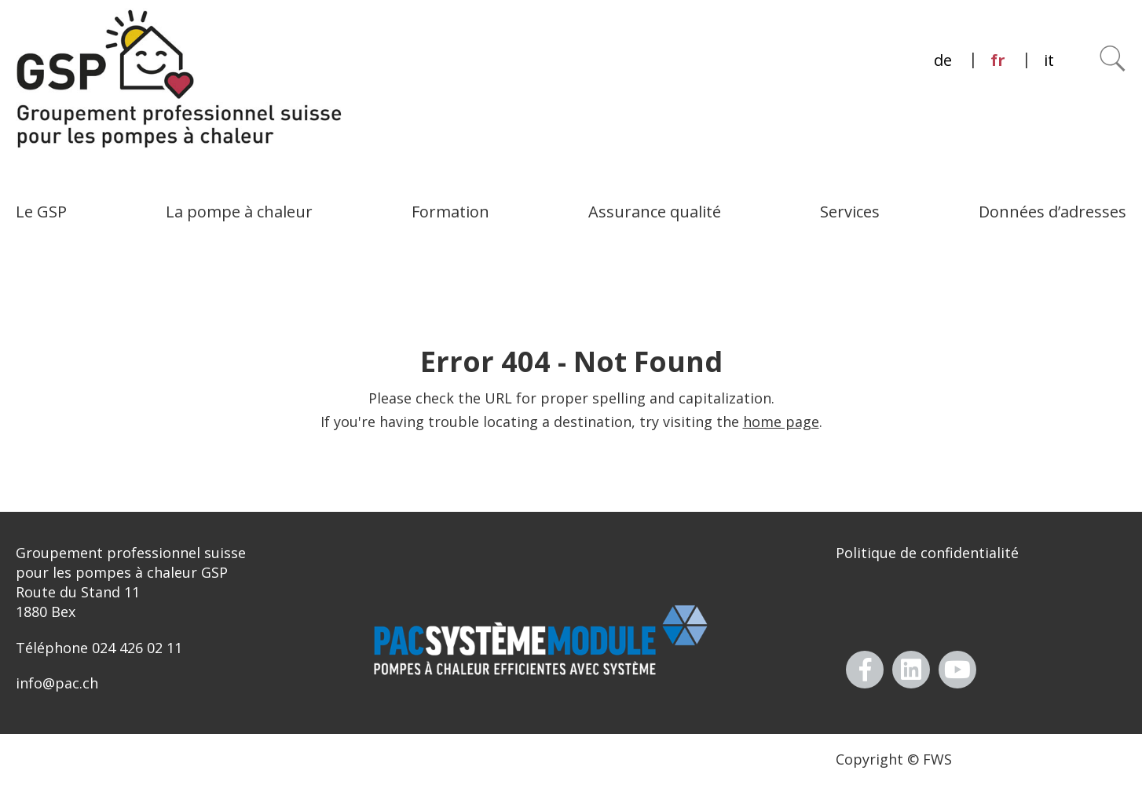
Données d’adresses (1052, 211)
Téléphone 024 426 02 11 (99, 647)
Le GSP (41, 211)
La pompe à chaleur (239, 211)
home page (781, 421)
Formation (450, 211)
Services (850, 211)
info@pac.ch (57, 683)
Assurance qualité (654, 211)
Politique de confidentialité (927, 552)
